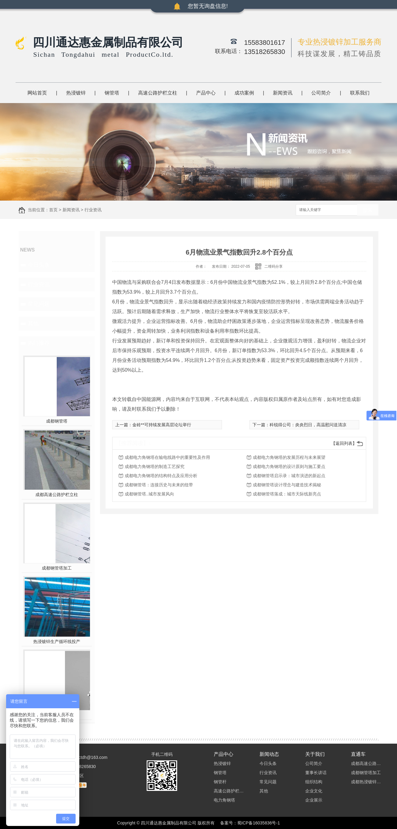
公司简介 (321, 92)
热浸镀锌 (76, 92)
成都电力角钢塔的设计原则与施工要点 (289, 466)
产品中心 (206, 92)
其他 (33, 323)
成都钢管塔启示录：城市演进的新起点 (289, 475)
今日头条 (39, 265)
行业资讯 (93, 209)
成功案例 (244, 92)
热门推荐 (39, 343)
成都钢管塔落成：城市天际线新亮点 (287, 493)
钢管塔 (112, 92)
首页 (53, 209)
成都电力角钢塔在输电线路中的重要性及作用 (167, 457)
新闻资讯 (282, 92)
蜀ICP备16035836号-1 (258, 822)
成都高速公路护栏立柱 (56, 494)
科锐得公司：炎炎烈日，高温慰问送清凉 (308, 424)
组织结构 (313, 781)
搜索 (368, 210)
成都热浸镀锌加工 (366, 781)
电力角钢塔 (224, 800)
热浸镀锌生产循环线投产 (56, 641)
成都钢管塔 (56, 421)
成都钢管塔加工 (57, 568)
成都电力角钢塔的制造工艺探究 (154, 466)
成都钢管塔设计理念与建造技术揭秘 (287, 484)
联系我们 (360, 92)
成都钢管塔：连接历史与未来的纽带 (159, 484)
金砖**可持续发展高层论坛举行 (161, 424)
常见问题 (39, 304)
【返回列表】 (344, 443)
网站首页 (37, 92)
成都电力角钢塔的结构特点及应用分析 (161, 475)
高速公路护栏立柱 (157, 92)
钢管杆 (220, 781)
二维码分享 (273, 266)
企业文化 (313, 790)
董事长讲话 (316, 772)
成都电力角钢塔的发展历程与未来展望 (289, 457)
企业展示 (313, 800)
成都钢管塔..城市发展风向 (149, 493)
